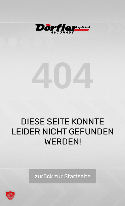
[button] (10, 195)
